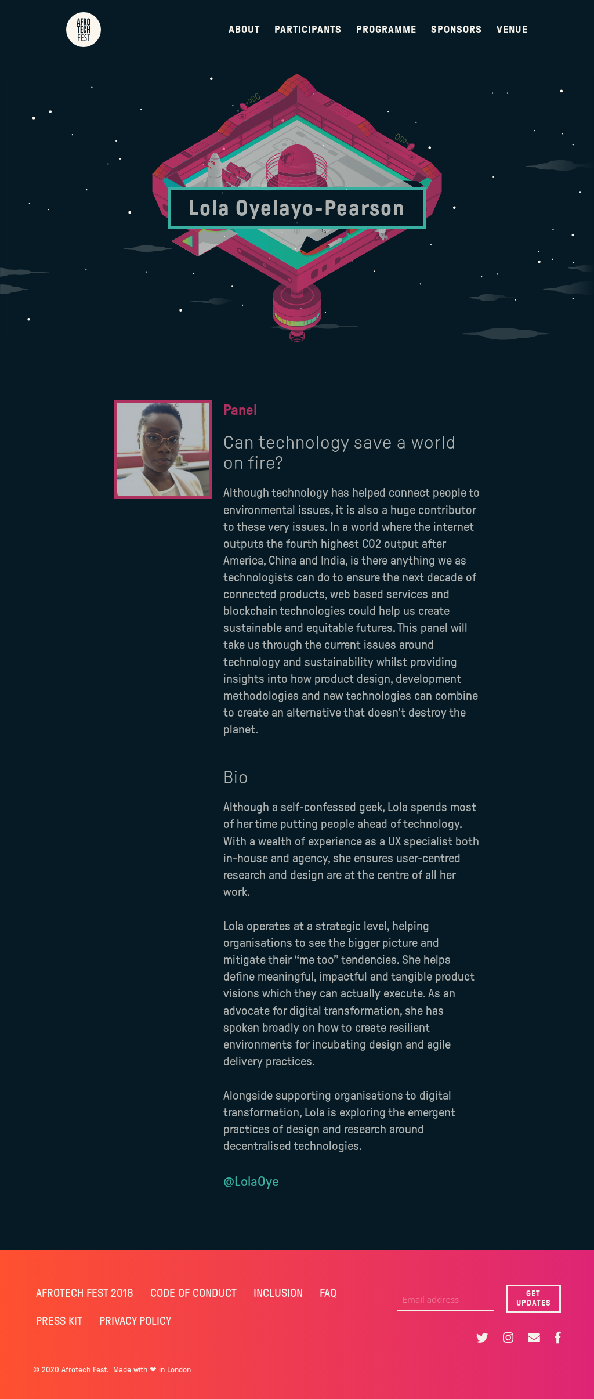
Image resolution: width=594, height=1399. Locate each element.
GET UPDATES (533, 1298)
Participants (308, 29)
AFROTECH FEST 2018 (84, 1292)
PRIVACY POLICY (135, 1320)
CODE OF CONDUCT (193, 1292)
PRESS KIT (59, 1320)
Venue (512, 29)
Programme (386, 29)
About (244, 29)
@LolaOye (251, 1181)
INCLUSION (278, 1292)
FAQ (328, 1292)
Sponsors (456, 29)
